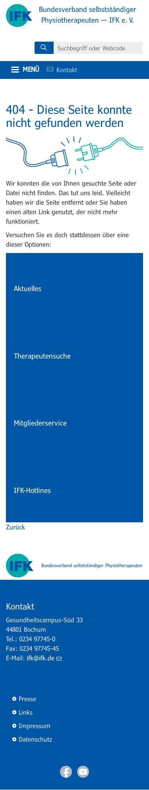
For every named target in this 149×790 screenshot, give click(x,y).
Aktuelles (27, 288)
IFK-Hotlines (32, 490)
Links (26, 712)
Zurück (15, 527)
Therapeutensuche (42, 355)
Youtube (83, 772)
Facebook (66, 772)
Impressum (34, 725)
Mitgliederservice (40, 422)
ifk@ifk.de (44, 658)
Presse (27, 698)
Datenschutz (35, 739)
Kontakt (59, 69)
